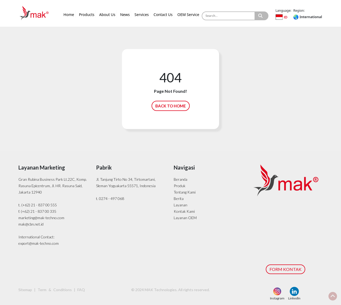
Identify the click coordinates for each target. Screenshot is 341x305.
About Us (107, 14)
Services (141, 14)
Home (69, 14)
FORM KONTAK (285, 269)
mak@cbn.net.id (30, 224)
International (307, 16)
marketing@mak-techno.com (41, 217)
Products (86, 14)
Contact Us (163, 14)
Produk (179, 185)
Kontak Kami (184, 211)
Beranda (180, 179)
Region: (299, 10)
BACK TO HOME (170, 105)
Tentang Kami (185, 192)
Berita (179, 198)
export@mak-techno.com (38, 243)
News (125, 14)
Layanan (180, 205)
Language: (283, 10)
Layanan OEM (185, 217)
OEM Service (188, 14)
